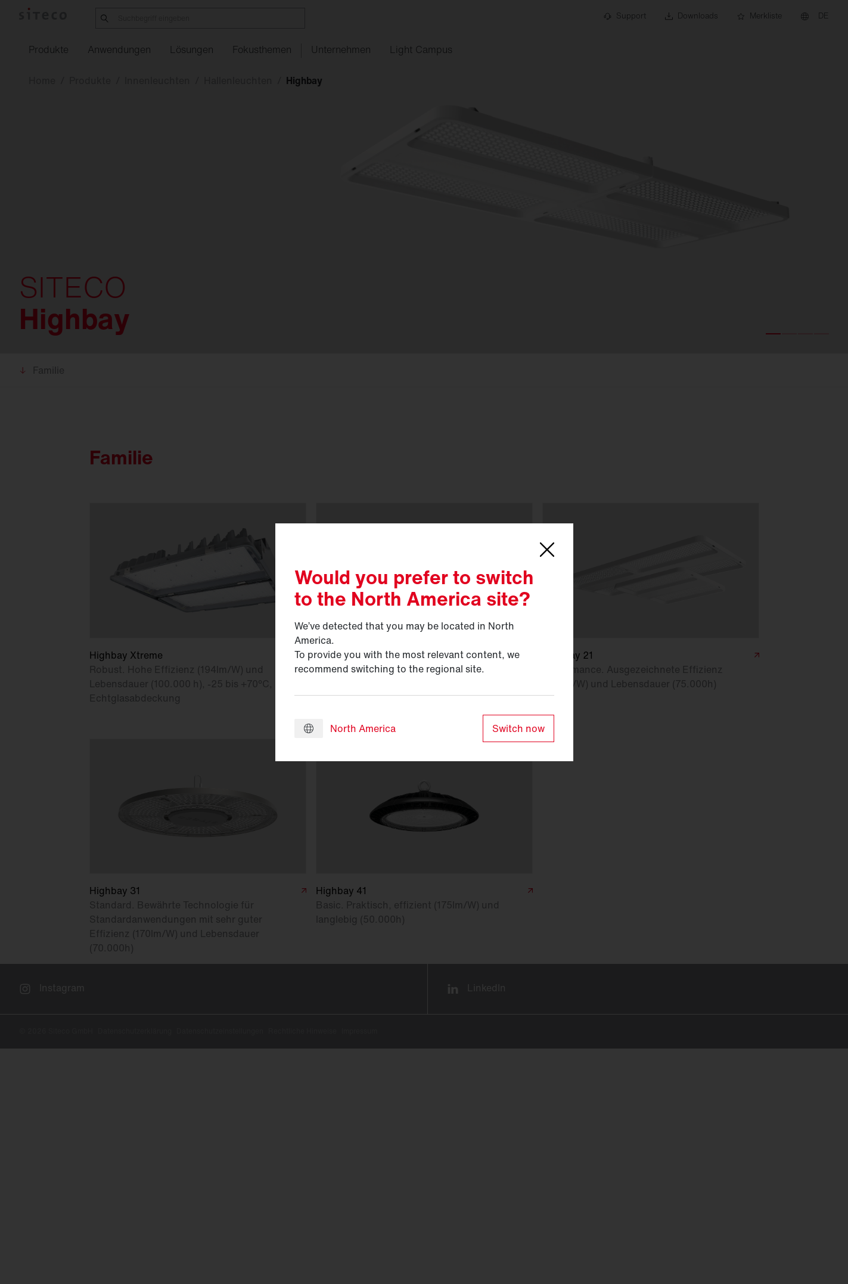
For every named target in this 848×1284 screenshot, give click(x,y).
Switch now (518, 728)
